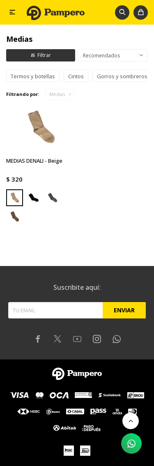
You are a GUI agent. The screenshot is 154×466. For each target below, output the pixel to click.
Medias (57, 94)
